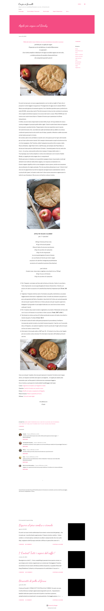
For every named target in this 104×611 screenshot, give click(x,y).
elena (24, 456)
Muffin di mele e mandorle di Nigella (34, 391)
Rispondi (25, 439)
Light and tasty (78, 58)
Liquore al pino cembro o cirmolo (36, 525)
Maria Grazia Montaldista (28, 465)
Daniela (24, 434)
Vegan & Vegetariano (57, 11)
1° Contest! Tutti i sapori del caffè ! (37, 553)
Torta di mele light (29, 396)
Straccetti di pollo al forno (32, 581)
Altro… (67, 11)
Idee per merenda (78, 56)
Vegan (76, 65)
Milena (24, 449)
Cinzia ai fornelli (26, 4)
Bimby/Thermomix (79, 50)
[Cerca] (79, 4)
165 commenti (28, 572)
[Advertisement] (41, 503)
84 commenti (28, 544)
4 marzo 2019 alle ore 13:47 (33, 449)
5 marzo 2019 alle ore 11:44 (41, 465)
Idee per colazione (79, 54)
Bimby (76, 48)
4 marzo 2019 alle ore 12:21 (33, 434)
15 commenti (28, 600)
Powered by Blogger (52, 605)
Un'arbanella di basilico (28, 442)
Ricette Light (46, 11)
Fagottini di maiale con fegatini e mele (34, 385)
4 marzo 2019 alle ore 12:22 (40, 442)
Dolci (76, 52)
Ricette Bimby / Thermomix (33, 11)
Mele (76, 60)
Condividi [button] (77, 41)
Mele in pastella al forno (34, 393)
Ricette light (77, 63)
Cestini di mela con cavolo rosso (33, 388)
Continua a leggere (58, 544)
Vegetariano (77, 67)
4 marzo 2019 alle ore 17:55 (32, 456)
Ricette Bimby (78, 62)
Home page (21, 11)
